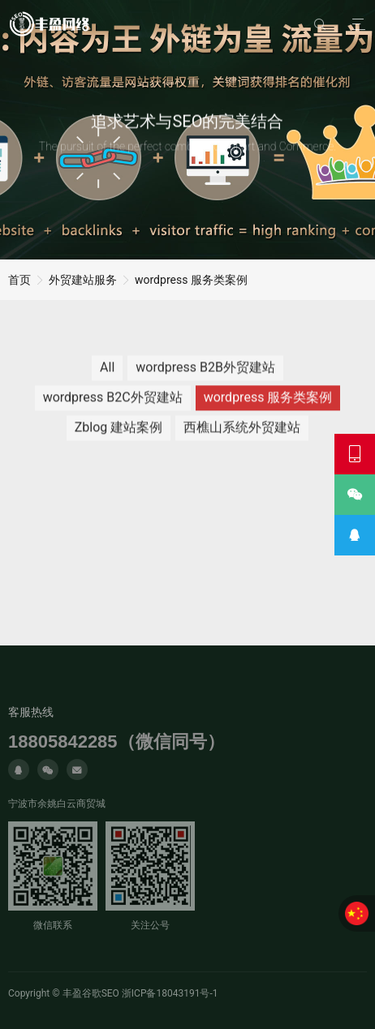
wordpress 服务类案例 (191, 279)
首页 (19, 279)
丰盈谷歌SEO (90, 993)
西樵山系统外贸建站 (241, 433)
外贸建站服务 (83, 279)
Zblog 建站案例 (119, 433)
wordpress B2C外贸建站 (113, 403)
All (107, 373)
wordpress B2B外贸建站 (205, 373)
